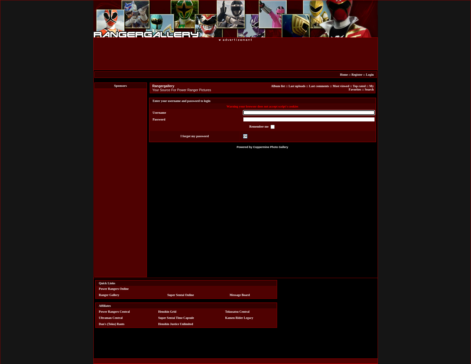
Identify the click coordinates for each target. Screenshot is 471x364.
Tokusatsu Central (237, 311)
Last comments (319, 86)
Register (356, 74)
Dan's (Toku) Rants (112, 324)
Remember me (259, 126)
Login (370, 74)
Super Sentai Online (180, 295)
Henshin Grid (167, 311)
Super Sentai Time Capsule (176, 318)
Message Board (240, 295)
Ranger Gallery (109, 295)
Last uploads (297, 86)
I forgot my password (195, 136)
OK (245, 136)
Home (344, 74)
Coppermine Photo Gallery (270, 147)
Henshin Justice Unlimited (175, 324)
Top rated (359, 86)
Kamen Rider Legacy (239, 318)
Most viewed (341, 86)
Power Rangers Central (114, 311)
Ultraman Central (111, 318)
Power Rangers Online (114, 288)
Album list (278, 86)
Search (369, 89)
